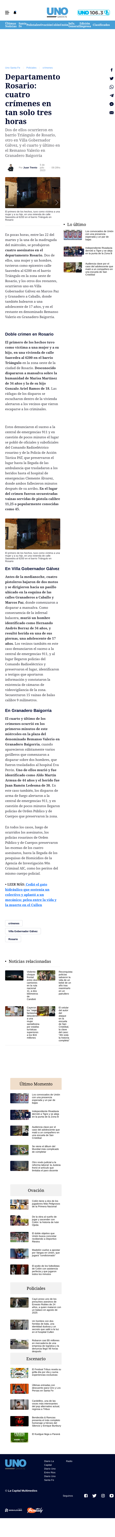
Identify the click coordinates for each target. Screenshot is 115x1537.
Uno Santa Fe (12, 67)
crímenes (48, 67)
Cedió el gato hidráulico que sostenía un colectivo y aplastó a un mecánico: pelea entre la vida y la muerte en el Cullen (30, 894)
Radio (69, 1461)
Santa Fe (23, 25)
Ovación (46, 24)
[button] (7, 12)
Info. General (74, 25)
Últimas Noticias (11, 25)
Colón (56, 24)
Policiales (33, 24)
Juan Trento (30, 167)
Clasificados (101, 24)
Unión (64, 24)
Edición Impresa (85, 25)
